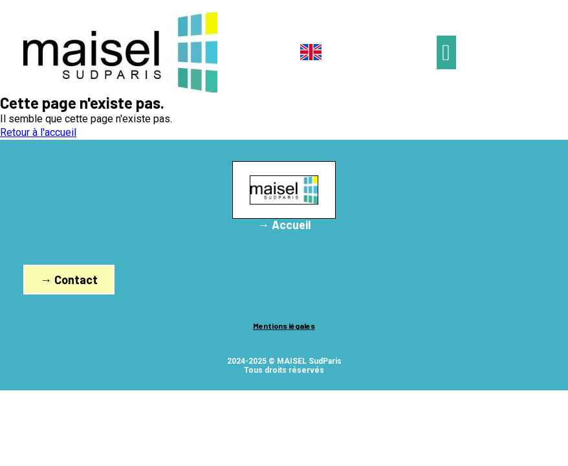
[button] (446, 53)
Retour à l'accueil (38, 132)
